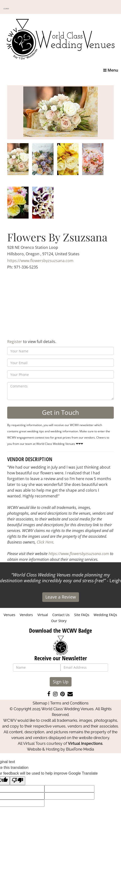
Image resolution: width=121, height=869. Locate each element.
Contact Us (61, 614)
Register (14, 341)
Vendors (26, 614)
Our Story (59, 620)
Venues (9, 614)
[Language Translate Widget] (6, 8)
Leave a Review (60, 597)
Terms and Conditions (69, 703)
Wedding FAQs (105, 614)
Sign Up (60, 682)
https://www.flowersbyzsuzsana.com (40, 260)
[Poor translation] (17, 780)
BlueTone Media (80, 749)
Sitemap (40, 703)
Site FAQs (81, 614)
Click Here (45, 542)
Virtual (42, 614)
